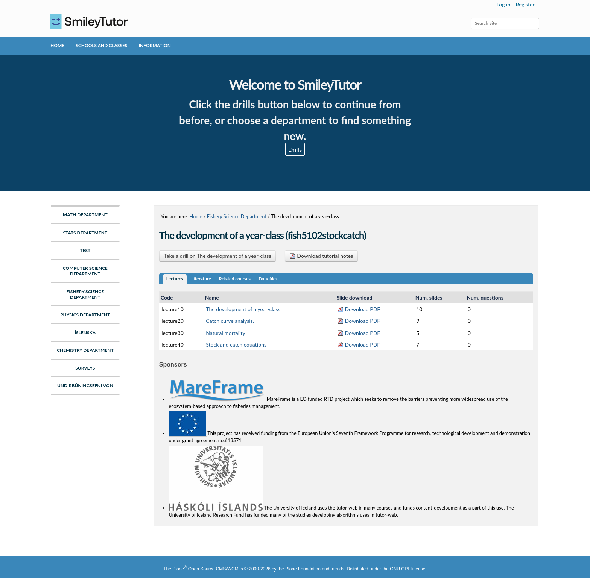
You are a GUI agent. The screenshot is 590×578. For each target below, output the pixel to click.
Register (524, 4)
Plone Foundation (303, 569)
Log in (504, 4)
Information (154, 45)
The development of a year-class (243, 309)
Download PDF (359, 309)
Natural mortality (225, 333)
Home (57, 45)
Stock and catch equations (236, 344)
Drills (295, 149)
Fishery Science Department (236, 216)
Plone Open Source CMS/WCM (205, 569)
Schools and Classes (101, 45)
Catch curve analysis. (230, 321)
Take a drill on (217, 255)
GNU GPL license (407, 569)
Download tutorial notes (321, 255)
